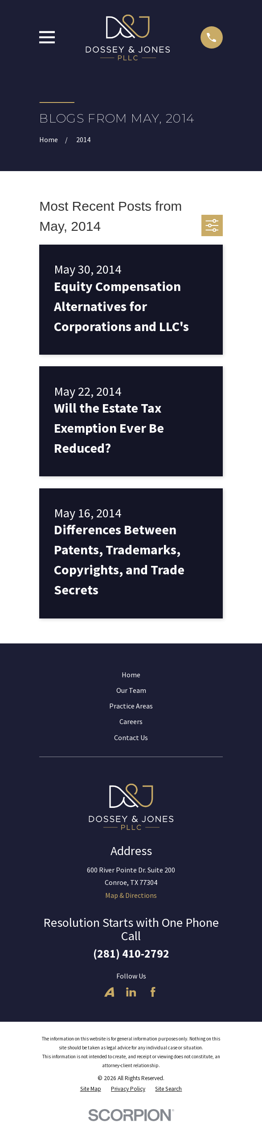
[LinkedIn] (131, 992)
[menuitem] (90, 1089)
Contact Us (131, 737)
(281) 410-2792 (131, 953)
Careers (131, 721)
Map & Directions (131, 895)
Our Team (131, 690)
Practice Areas (131, 705)
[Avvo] (109, 992)
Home (131, 674)
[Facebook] (153, 992)
